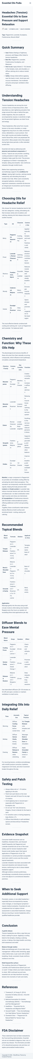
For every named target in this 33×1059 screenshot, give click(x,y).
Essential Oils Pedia (12, 3)
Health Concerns (25, 29)
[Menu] (30, 3)
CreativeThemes (7, 1057)
